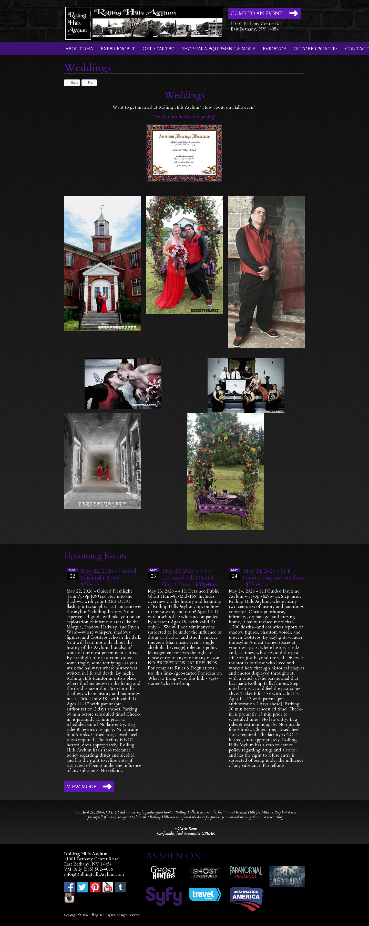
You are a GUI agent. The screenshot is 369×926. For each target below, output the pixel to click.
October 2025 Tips (315, 49)
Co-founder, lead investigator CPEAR (186, 833)
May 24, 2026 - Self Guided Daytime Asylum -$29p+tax (273, 578)
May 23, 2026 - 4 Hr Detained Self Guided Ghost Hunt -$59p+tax (189, 578)
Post (88, 82)
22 (72, 573)
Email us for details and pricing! (184, 117)
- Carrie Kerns (186, 828)
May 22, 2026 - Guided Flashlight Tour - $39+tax (108, 578)
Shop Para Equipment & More (218, 49)
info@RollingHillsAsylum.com (94, 874)
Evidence (274, 49)
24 (234, 573)
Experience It (118, 49)
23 (153, 573)
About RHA (79, 49)
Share (72, 82)
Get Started (159, 49)
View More (81, 786)
